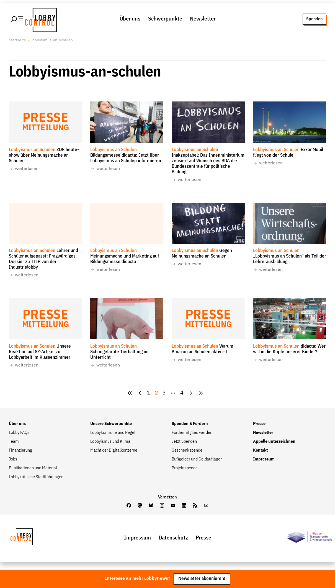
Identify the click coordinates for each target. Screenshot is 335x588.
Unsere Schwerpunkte (111, 424)
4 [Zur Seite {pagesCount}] (182, 393)
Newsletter (203, 19)
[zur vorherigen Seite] (140, 393)
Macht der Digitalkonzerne (113, 450)
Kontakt (260, 450)
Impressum (264, 459)
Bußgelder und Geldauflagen (197, 459)
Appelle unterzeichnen (274, 441)
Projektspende (185, 468)
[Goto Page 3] (164, 393)
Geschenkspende (187, 450)
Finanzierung (20, 450)
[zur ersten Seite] (130, 393)
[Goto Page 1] (148, 393)
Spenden (314, 19)
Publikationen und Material (33, 468)
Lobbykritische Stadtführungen (36, 477)
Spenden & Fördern (190, 424)
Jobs (13, 459)
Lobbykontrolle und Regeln (114, 433)
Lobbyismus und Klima (110, 441)
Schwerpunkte (165, 19)
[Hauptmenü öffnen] (17, 19)
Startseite (17, 40)
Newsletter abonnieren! (201, 578)
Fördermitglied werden (192, 433)
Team (14, 441)
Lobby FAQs (19, 433)
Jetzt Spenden (184, 441)
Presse (259, 424)
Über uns (130, 19)
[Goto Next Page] (191, 393)
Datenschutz (173, 538)
